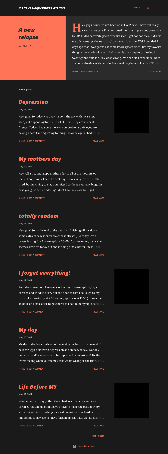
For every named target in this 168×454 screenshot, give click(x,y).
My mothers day (40, 158)
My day (28, 329)
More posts (98, 436)
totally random (39, 215)
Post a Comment (89, 71)
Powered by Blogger (84, 446)
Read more (155, 71)
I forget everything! (44, 272)
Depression (33, 102)
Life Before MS (38, 386)
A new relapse (28, 33)
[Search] (136, 7)
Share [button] (75, 71)
